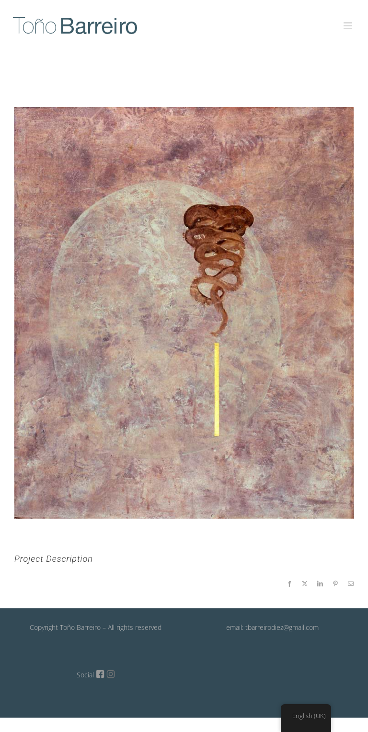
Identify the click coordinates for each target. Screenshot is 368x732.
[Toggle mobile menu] (349, 20)
